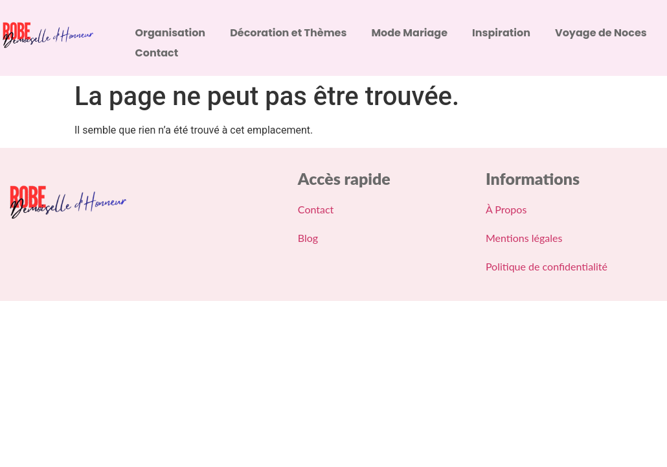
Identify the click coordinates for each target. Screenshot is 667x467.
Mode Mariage (409, 32)
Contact (157, 52)
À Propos (506, 209)
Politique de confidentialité (546, 266)
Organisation (170, 32)
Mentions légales (524, 238)
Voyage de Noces (601, 32)
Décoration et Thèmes (288, 32)
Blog (308, 238)
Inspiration (501, 32)
